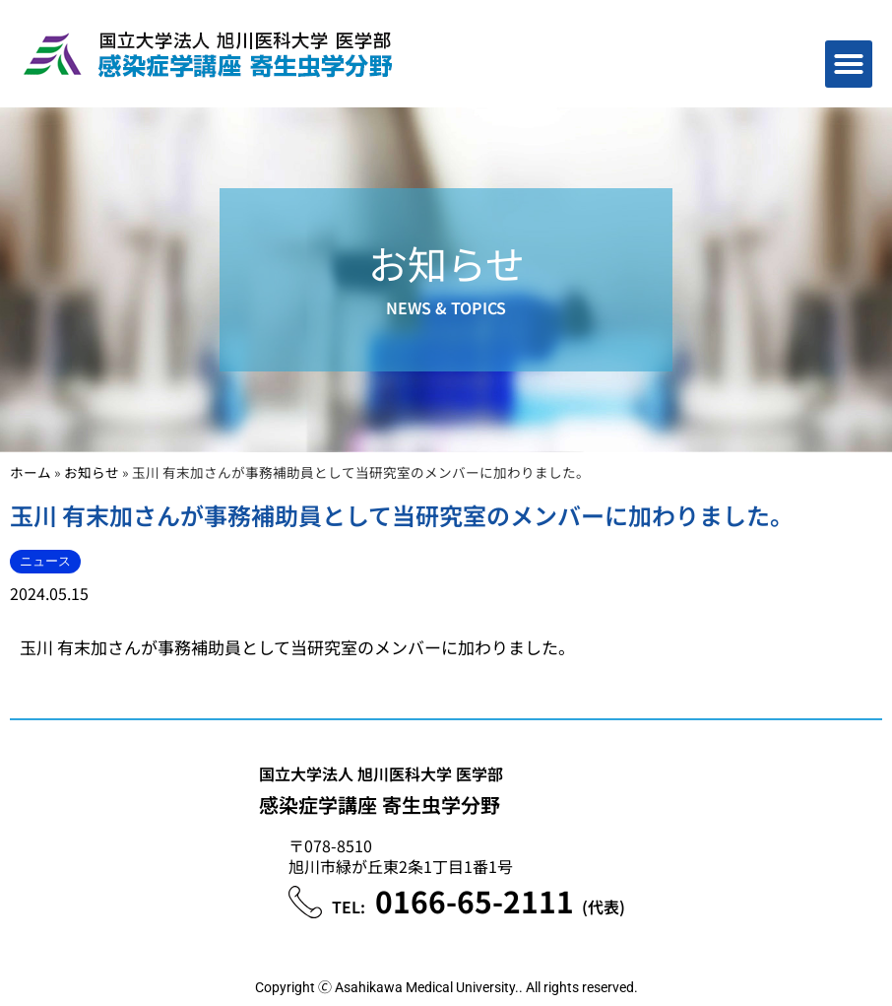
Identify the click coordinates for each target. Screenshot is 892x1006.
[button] (848, 64)
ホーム (30, 472)
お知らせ (91, 472)
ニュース (45, 561)
